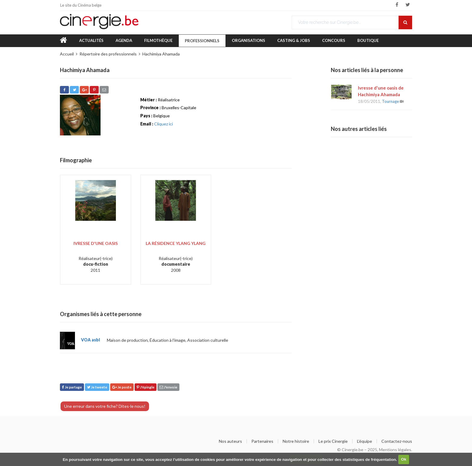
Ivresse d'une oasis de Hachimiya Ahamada (381, 91)
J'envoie (168, 387)
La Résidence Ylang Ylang (176, 243)
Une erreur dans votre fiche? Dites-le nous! (104, 406)
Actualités (91, 40)
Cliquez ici (163, 123)
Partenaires (262, 441)
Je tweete (97, 387)
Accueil (67, 53)
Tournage (390, 101)
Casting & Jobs (293, 40)
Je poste (122, 387)
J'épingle (145, 387)
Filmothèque (158, 40)
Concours (333, 40)
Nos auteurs (230, 441)
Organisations (248, 40)
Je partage (72, 387)
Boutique (368, 40)
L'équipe (364, 441)
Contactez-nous (396, 441)
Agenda (124, 40)
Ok (403, 459)
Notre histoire (296, 441)
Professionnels (202, 40)
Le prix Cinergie (333, 441)
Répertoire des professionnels (108, 53)
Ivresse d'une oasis (95, 243)
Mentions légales (395, 449)
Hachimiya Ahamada (161, 53)
